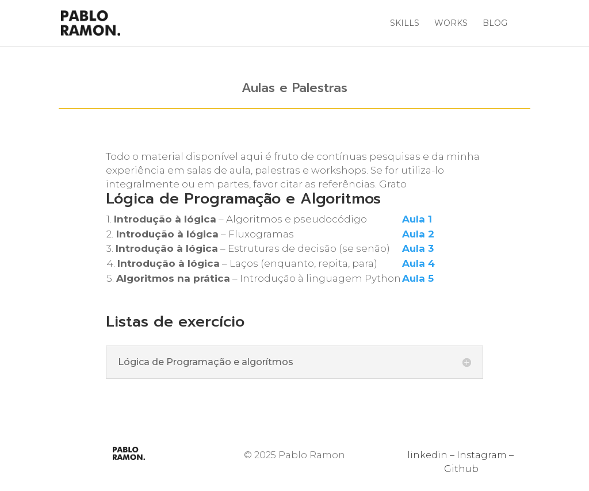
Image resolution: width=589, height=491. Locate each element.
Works (451, 23)
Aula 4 (418, 263)
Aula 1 (417, 219)
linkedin (427, 455)
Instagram (482, 455)
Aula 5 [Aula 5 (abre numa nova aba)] (418, 278)
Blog (495, 23)
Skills (404, 23)
